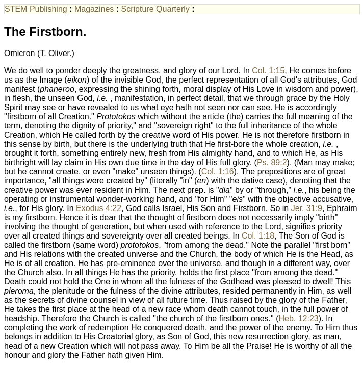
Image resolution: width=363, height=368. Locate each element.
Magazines (94, 9)
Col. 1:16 (217, 171)
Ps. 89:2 (272, 162)
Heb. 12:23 (298, 318)
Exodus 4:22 (98, 208)
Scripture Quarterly (155, 9)
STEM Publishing (36, 9)
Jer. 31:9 (306, 208)
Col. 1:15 (268, 70)
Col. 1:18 (258, 235)
